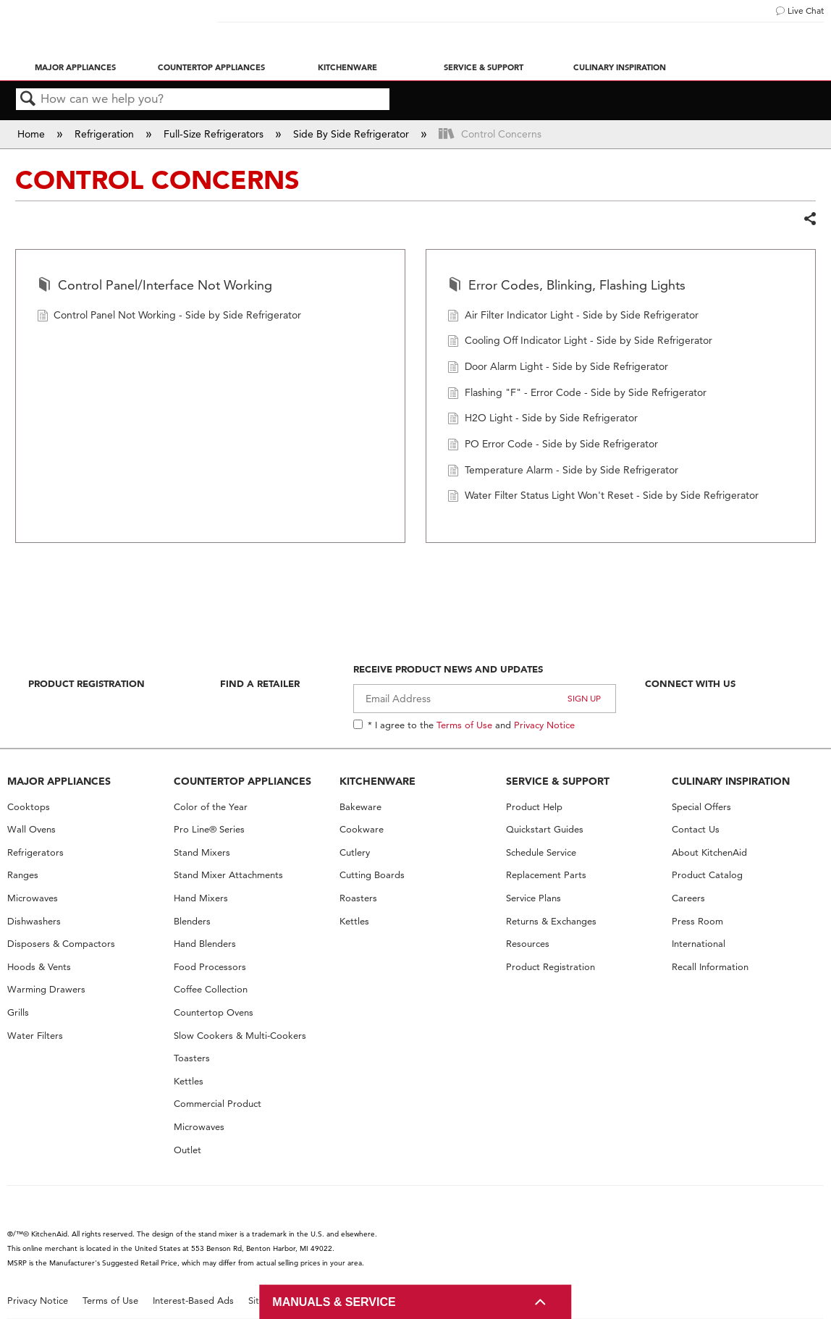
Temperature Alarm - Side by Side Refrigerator (562, 472)
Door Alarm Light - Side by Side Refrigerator (557, 368)
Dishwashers (34, 921)
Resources (527, 943)
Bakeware (360, 806)
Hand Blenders (205, 943)
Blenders (192, 921)
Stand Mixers (202, 852)
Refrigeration (106, 133)
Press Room (697, 921)
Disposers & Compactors (61, 943)
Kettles (188, 1081)
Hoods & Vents (39, 966)
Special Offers (701, 806)
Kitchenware (347, 67)
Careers (688, 898)
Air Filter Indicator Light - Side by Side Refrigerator (573, 317)
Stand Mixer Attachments (228, 874)
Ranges (22, 874)
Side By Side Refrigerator (352, 133)
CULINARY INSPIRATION (731, 781)
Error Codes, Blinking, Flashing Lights (566, 286)
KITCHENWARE (377, 781)
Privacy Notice (544, 724)
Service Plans (533, 898)
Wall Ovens (31, 829)
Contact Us (696, 829)
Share (809, 219)
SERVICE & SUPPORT (557, 781)
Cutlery (354, 852)
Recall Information (710, 966)
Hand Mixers (201, 898)
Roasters (358, 898)
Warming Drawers (46, 989)
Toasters (192, 1058)
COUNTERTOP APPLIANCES (242, 781)
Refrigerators (35, 852)
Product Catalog (707, 874)
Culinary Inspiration (619, 67)
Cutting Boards (372, 874)
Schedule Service (541, 852)
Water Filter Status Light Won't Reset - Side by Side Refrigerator (603, 497)
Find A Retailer (260, 683)
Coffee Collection (211, 989)
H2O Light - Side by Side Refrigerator (542, 419)
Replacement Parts (546, 874)
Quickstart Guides (544, 829)
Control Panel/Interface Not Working (154, 286)
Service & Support (483, 67)
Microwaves (32, 898)
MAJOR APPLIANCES (59, 781)
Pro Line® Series (209, 829)
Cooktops (28, 806)
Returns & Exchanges (551, 921)
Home (32, 133)
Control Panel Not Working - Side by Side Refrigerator (169, 317)
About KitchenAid (709, 852)
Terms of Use (464, 724)
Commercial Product (217, 1103)
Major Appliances (75, 67)
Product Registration (86, 683)
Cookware (361, 829)
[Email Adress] (484, 698)
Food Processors (210, 966)
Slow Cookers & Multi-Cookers (240, 1035)
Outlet (187, 1150)
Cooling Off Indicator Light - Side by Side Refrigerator (579, 342)
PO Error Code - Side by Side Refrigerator (552, 446)
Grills (18, 1012)
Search (28, 99)
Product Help (534, 806)
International (698, 943)
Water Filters (35, 1035)
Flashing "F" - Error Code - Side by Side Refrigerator (576, 394)
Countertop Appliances (211, 67)
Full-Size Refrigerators (215, 133)
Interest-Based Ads (193, 1300)
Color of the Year (211, 806)
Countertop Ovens (213, 1012)
